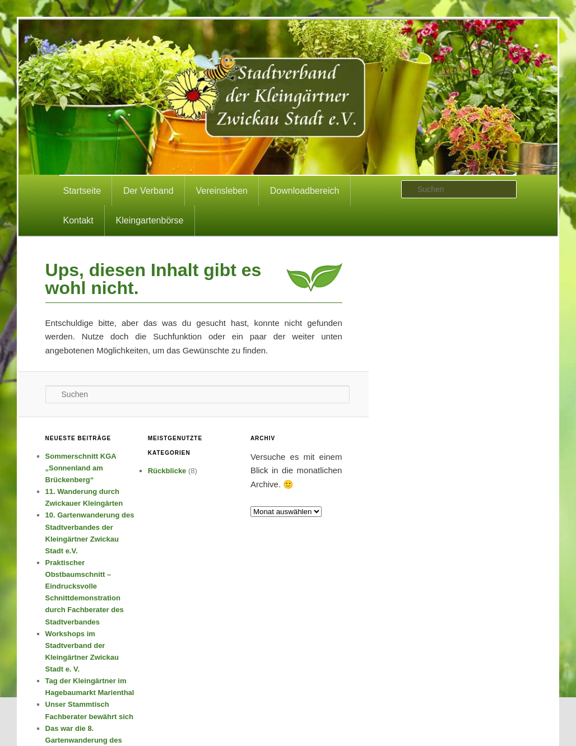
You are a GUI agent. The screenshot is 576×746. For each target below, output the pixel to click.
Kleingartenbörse (150, 220)
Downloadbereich (305, 190)
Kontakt (78, 220)
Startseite (82, 190)
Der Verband (148, 190)
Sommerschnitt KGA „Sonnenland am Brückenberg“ (81, 468)
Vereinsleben (222, 190)
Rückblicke (167, 471)
